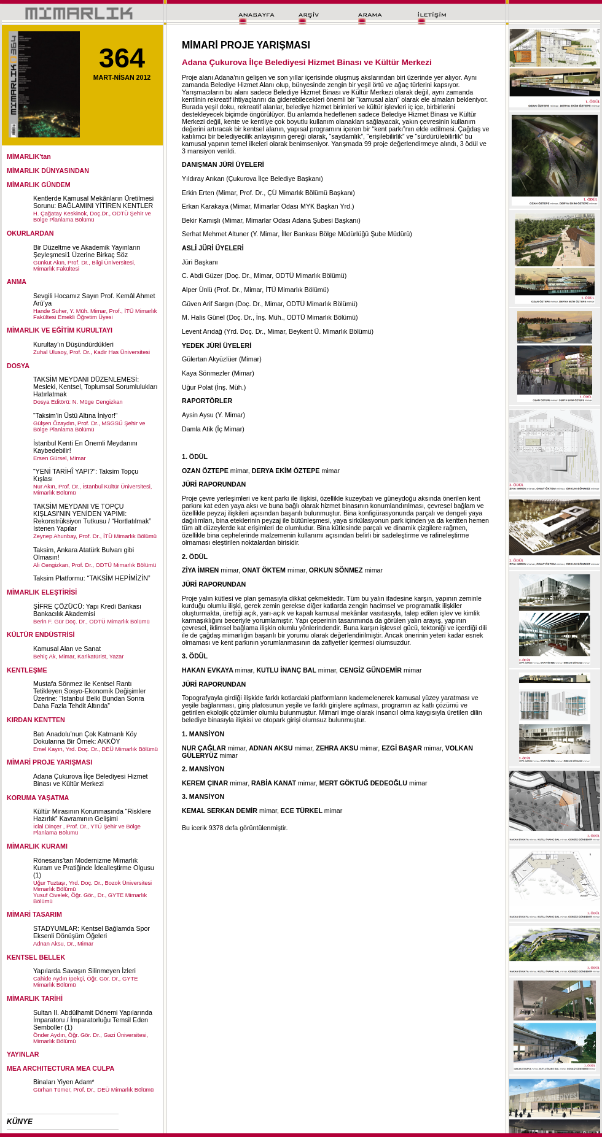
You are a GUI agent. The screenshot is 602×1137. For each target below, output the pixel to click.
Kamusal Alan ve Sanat (67, 648)
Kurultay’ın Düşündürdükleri (73, 344)
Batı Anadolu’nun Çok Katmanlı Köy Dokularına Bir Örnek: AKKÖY (85, 737)
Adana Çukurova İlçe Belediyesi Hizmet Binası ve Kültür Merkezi (90, 780)
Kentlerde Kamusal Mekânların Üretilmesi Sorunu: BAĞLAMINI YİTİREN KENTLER (93, 202)
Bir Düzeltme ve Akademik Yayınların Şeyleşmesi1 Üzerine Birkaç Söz (86, 251)
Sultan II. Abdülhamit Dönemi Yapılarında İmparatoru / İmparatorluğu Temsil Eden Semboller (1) (92, 1020)
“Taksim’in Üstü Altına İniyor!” (75, 415)
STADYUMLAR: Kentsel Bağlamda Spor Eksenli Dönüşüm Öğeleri (91, 932)
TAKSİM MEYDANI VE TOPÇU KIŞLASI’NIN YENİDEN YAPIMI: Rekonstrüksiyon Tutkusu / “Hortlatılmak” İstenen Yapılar (92, 517)
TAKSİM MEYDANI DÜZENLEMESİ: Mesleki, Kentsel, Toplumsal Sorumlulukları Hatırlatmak (95, 387)
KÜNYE (20, 1121)
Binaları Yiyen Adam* (64, 1081)
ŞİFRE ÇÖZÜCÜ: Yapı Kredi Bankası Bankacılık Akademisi (87, 610)
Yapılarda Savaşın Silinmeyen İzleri (84, 970)
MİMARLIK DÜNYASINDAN (48, 170)
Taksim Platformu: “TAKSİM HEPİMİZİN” (91, 578)
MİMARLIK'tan (29, 156)
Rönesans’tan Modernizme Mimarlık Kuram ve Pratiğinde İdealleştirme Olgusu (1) (93, 868)
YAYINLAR (23, 1054)
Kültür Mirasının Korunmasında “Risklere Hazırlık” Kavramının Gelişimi (92, 814)
